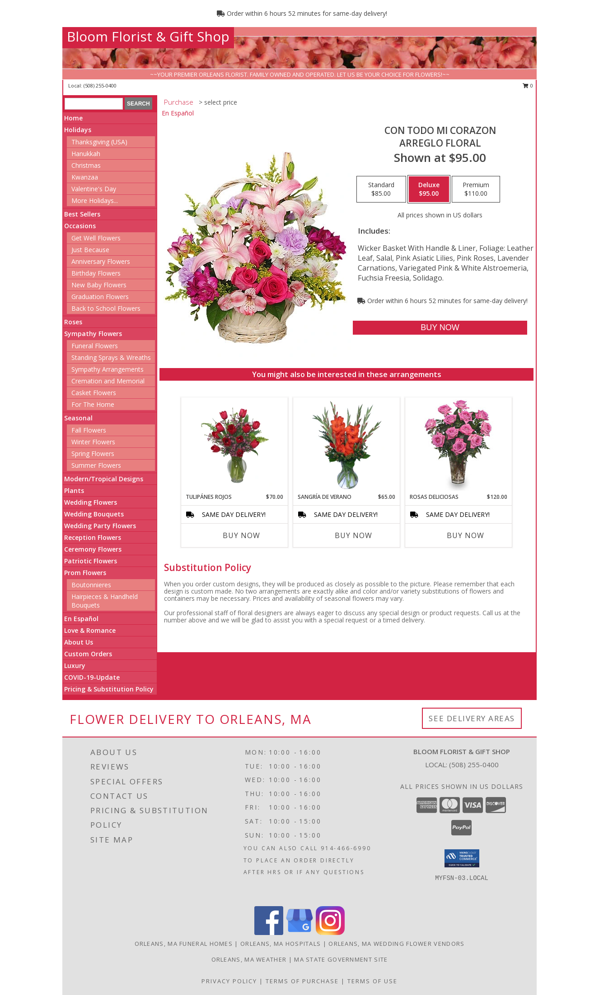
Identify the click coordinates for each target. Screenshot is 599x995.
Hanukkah (85, 153)
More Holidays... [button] (94, 200)
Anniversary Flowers (100, 261)
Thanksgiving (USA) (99, 142)
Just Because (90, 249)
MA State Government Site (341, 959)
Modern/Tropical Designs (103, 478)
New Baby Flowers (98, 285)
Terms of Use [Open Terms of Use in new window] (372, 981)
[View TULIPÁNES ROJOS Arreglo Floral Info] (234, 445)
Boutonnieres (91, 584)
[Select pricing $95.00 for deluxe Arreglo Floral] (429, 189)
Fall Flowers (88, 430)
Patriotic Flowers (90, 561)
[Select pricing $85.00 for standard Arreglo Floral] (381, 189)
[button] (462, 858)
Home (73, 118)
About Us (78, 642)
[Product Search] (94, 104)
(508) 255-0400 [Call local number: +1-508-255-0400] (100, 85)
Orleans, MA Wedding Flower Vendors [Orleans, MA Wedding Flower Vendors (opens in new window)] (396, 944)
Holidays (77, 129)
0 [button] (527, 85)
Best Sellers (82, 214)
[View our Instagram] (330, 932)
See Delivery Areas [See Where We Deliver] (472, 718)
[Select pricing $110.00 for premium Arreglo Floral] (476, 189)
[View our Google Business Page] (299, 932)
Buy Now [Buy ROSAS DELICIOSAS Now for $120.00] (465, 535)
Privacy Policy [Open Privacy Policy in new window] (229, 981)
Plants (74, 490)
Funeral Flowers (94, 345)
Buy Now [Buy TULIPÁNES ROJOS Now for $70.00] (241, 535)
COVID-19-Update (92, 677)
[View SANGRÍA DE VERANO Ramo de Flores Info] (346, 445)
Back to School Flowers (105, 308)
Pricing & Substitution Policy (109, 689)
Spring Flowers (92, 453)
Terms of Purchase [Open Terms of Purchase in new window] (302, 981)
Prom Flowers (85, 572)
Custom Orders (88, 654)
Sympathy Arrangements (107, 369)
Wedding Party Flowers (100, 525)
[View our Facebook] (268, 932)
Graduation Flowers (100, 296)
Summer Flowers (96, 465)
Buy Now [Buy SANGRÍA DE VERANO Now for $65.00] (353, 535)
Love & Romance (90, 630)
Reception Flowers (92, 537)
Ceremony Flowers (93, 549)
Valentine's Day (93, 188)
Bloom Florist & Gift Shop (148, 36)
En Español (81, 618)
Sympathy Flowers (93, 333)
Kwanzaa (84, 177)
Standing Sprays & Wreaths (111, 357)
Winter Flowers (93, 442)
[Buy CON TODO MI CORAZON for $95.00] (440, 328)
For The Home (92, 404)
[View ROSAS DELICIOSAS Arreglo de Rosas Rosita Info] (458, 445)
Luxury (74, 665)
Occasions (80, 225)
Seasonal (78, 418)
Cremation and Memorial (108, 381)
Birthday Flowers (96, 273)
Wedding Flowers (90, 502)
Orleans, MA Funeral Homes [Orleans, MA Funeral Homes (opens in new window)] (184, 944)
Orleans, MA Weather (249, 959)
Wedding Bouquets (94, 514)
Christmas (86, 165)
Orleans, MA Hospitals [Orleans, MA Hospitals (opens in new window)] (280, 944)
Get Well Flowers (96, 238)
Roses (73, 322)
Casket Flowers (93, 392)
